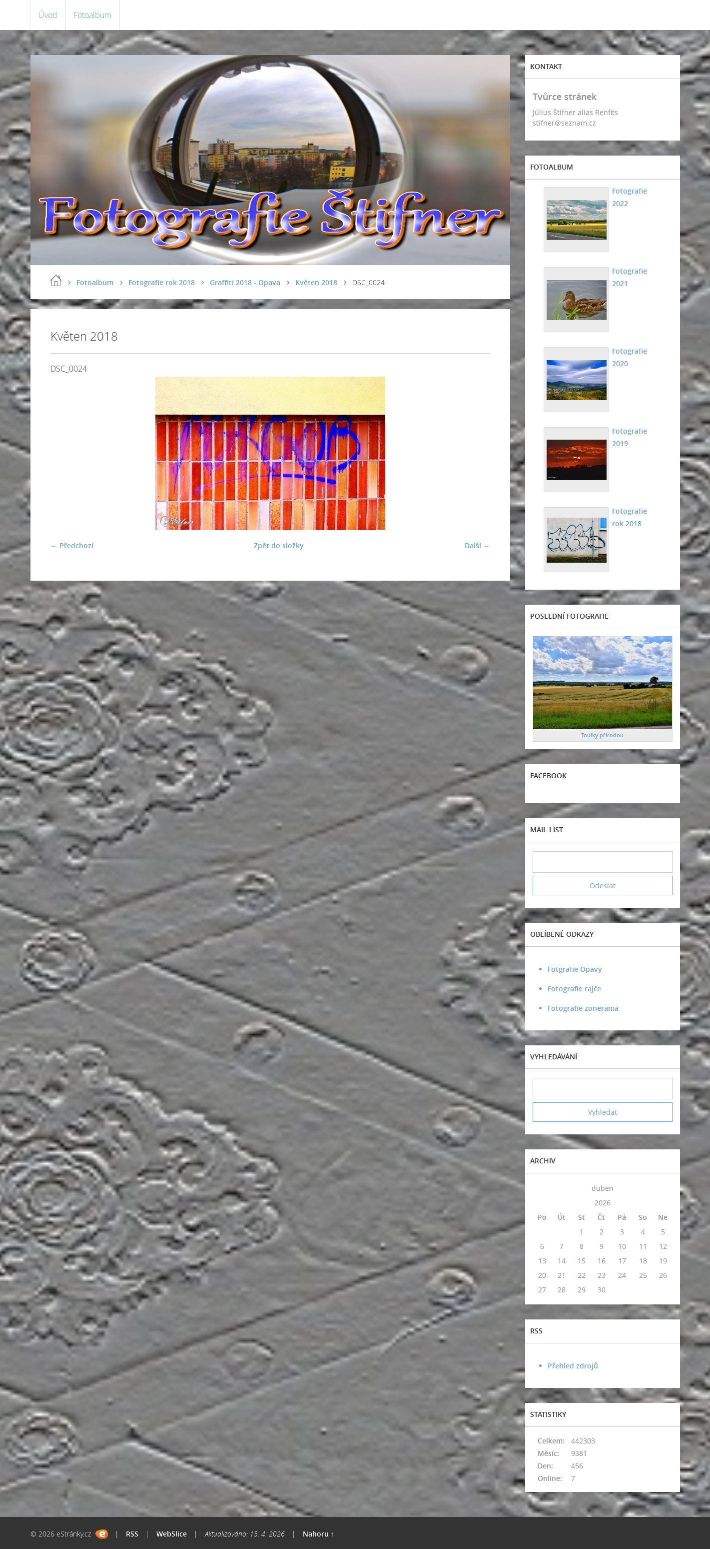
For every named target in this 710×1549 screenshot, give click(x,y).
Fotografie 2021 (629, 277)
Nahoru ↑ (318, 1533)
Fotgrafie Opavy (575, 969)
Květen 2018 (316, 282)
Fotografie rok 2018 (161, 282)
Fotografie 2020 (629, 357)
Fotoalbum (92, 15)
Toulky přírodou (602, 735)
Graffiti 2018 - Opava (245, 282)
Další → (477, 545)
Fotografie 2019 (629, 437)
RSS (132, 1533)
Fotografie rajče (574, 988)
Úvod (47, 15)
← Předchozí (71, 545)
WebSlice (171, 1533)
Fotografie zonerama (583, 1008)
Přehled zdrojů (573, 1365)
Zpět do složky (279, 545)
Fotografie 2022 (629, 197)
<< (542, 1188)
